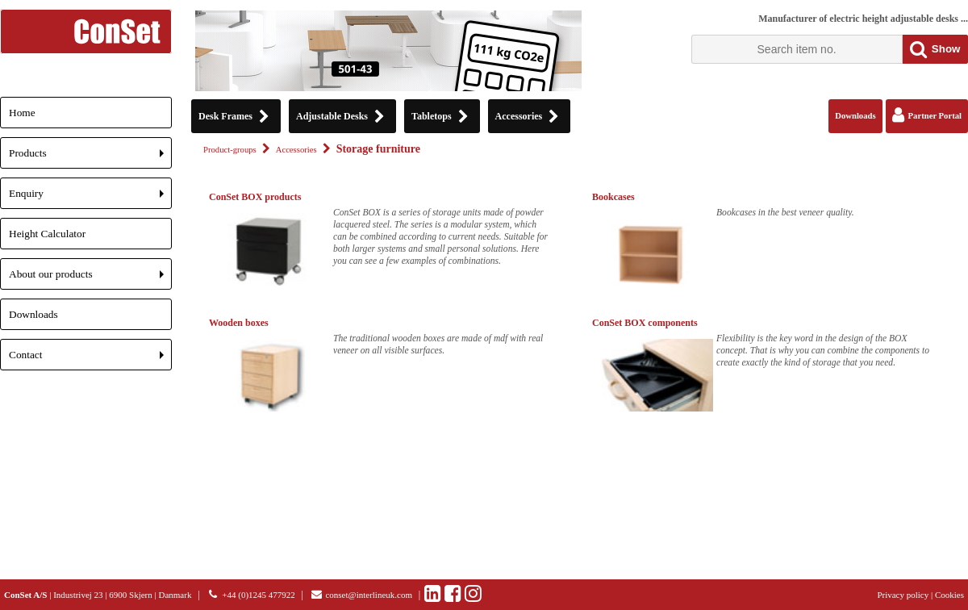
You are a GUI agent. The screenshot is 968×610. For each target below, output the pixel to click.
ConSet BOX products (255, 197)
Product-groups (230, 149)
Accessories (296, 149)
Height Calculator (47, 234)
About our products (90, 279)
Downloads (33, 314)
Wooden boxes (239, 322)
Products (90, 158)
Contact (90, 359)
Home (22, 113)
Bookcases (613, 197)
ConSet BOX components (645, 322)
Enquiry (90, 198)
